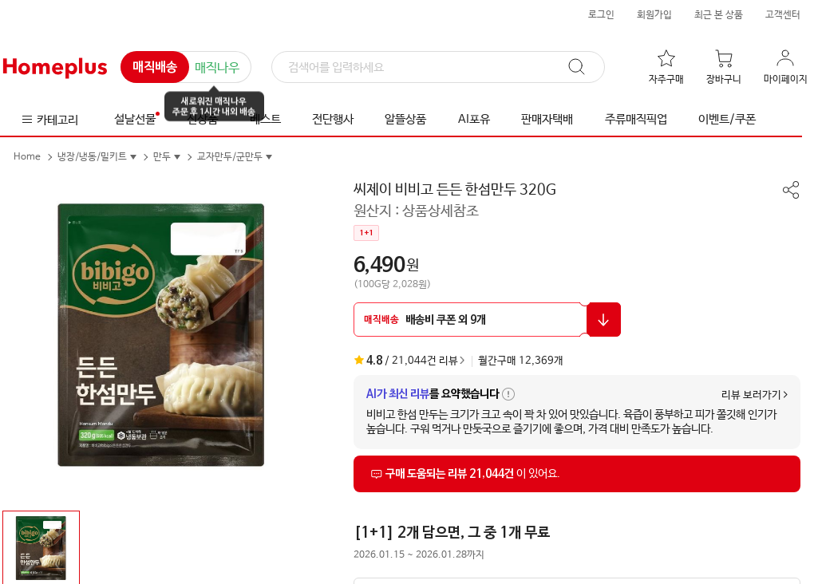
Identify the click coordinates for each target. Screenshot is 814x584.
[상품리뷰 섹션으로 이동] (577, 474)
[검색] (438, 68)
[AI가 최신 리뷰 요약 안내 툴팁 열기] (508, 394)
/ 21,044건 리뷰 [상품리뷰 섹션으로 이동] (406, 360)
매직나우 (217, 68)
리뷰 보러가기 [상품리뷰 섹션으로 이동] (751, 395)
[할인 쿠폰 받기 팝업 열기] (487, 319)
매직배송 (154, 68)
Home (27, 157)
